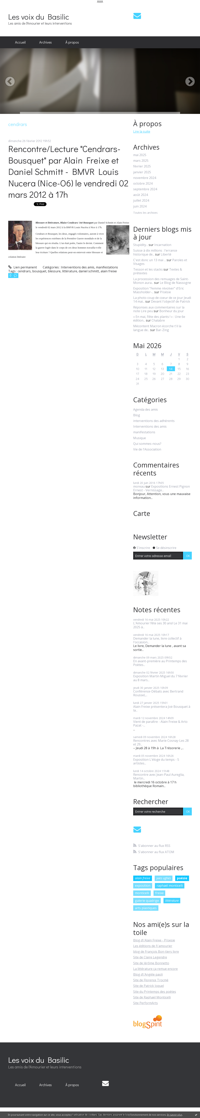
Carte (141, 513)
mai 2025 (139, 155)
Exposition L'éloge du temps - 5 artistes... (156, 761)
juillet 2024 (141, 200)
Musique (139, 438)
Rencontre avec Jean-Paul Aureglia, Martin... (158, 776)
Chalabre (158, 320)
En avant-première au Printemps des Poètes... (160, 663)
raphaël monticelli (170, 885)
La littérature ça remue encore (155, 969)
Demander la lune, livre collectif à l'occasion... (157, 640)
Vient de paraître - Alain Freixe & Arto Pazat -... (160, 723)
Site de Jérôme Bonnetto (151, 963)
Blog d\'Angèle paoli (148, 974)
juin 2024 (139, 206)
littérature (69, 271)
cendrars (24, 271)
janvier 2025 (142, 172)
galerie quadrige (147, 900)
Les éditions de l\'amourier (152, 946)
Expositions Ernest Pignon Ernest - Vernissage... (161, 488)
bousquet (39, 271)
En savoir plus (174, 1114)
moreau (139, 486)
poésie (182, 878)
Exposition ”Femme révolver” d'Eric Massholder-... (158, 290)
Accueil (20, 42)
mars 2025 (140, 161)
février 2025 (142, 166)
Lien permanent (22, 267)
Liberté (166, 254)
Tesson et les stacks (148, 269)
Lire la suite (141, 131)
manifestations (107, 267)
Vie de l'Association (147, 449)
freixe (159, 893)
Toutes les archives (145, 212)
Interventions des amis (77, 267)
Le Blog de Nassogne (175, 283)
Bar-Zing (162, 330)
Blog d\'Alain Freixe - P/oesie (154, 940)
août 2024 (140, 195)
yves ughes (163, 878)
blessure (54, 271)
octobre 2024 (143, 183)
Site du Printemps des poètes (154, 991)
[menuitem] (20, 42)
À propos (72, 42)
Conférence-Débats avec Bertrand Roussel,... (158, 693)
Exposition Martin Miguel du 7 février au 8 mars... (160, 678)
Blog (136, 415)
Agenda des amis (145, 409)
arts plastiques (146, 908)
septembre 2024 (145, 189)
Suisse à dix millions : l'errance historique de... (155, 252)
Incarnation (162, 245)
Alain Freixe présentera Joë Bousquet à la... (161, 708)
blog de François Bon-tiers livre (156, 951)
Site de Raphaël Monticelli (152, 997)
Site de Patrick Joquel (148, 986)
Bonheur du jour (171, 311)
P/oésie (165, 292)
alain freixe (109, 271)
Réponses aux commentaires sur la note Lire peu (158, 309)
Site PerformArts (145, 1003)
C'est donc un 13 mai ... (149, 260)
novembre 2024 (144, 178)
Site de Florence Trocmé (150, 980)
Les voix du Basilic (38, 16)
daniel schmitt (89, 271)
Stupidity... (140, 245)
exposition (142, 885)
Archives (45, 42)
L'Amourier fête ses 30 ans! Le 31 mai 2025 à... (160, 625)
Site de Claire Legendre (150, 957)
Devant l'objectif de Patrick (170, 301)
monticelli (142, 893)
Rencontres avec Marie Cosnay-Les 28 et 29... (161, 742)
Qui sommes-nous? (147, 444)
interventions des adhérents (154, 421)
